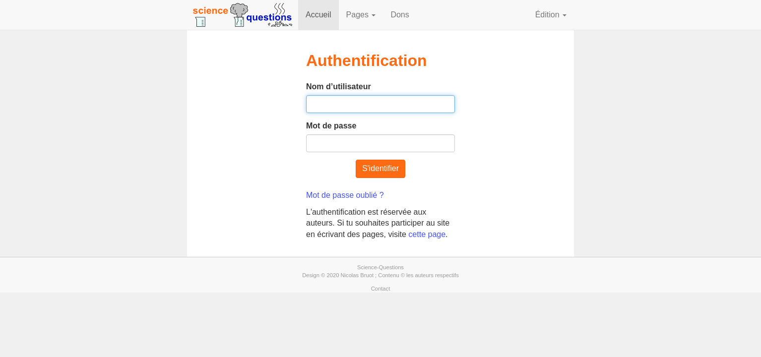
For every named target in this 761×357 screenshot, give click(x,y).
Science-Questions (380, 267)
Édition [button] (551, 14)
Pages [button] (361, 14)
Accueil (318, 14)
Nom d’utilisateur (338, 86)
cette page (426, 234)
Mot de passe (331, 125)
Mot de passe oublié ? (345, 195)
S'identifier (380, 168)
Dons (399, 14)
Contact (380, 289)
